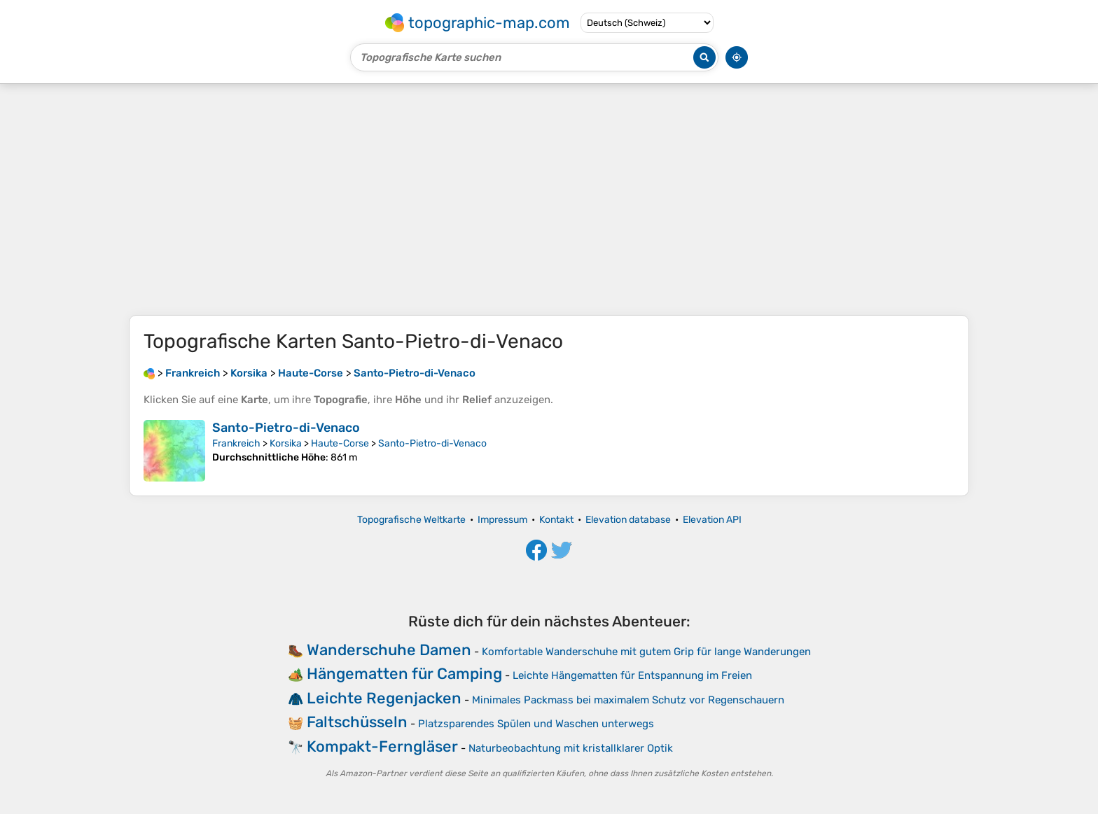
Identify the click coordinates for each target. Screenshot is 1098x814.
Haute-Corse (340, 443)
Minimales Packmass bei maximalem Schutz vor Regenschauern (628, 700)
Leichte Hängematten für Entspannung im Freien (632, 675)
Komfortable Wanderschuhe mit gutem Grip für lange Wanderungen (646, 651)
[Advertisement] (549, 199)
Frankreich (236, 443)
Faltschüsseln (357, 722)
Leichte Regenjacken (384, 698)
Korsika (286, 443)
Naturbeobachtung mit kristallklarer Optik (570, 748)
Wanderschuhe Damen (389, 649)
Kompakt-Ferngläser (382, 746)
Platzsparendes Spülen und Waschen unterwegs (536, 723)
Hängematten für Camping (404, 673)
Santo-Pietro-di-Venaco (286, 427)
